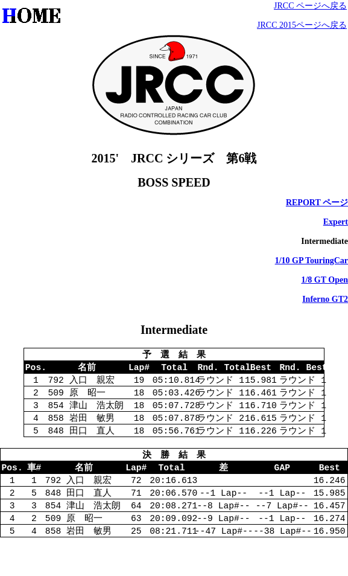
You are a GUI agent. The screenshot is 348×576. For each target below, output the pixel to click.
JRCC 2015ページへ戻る (302, 25)
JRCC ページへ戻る (310, 5)
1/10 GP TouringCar (311, 260)
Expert (335, 221)
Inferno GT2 (325, 299)
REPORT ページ (317, 202)
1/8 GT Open (324, 279)
